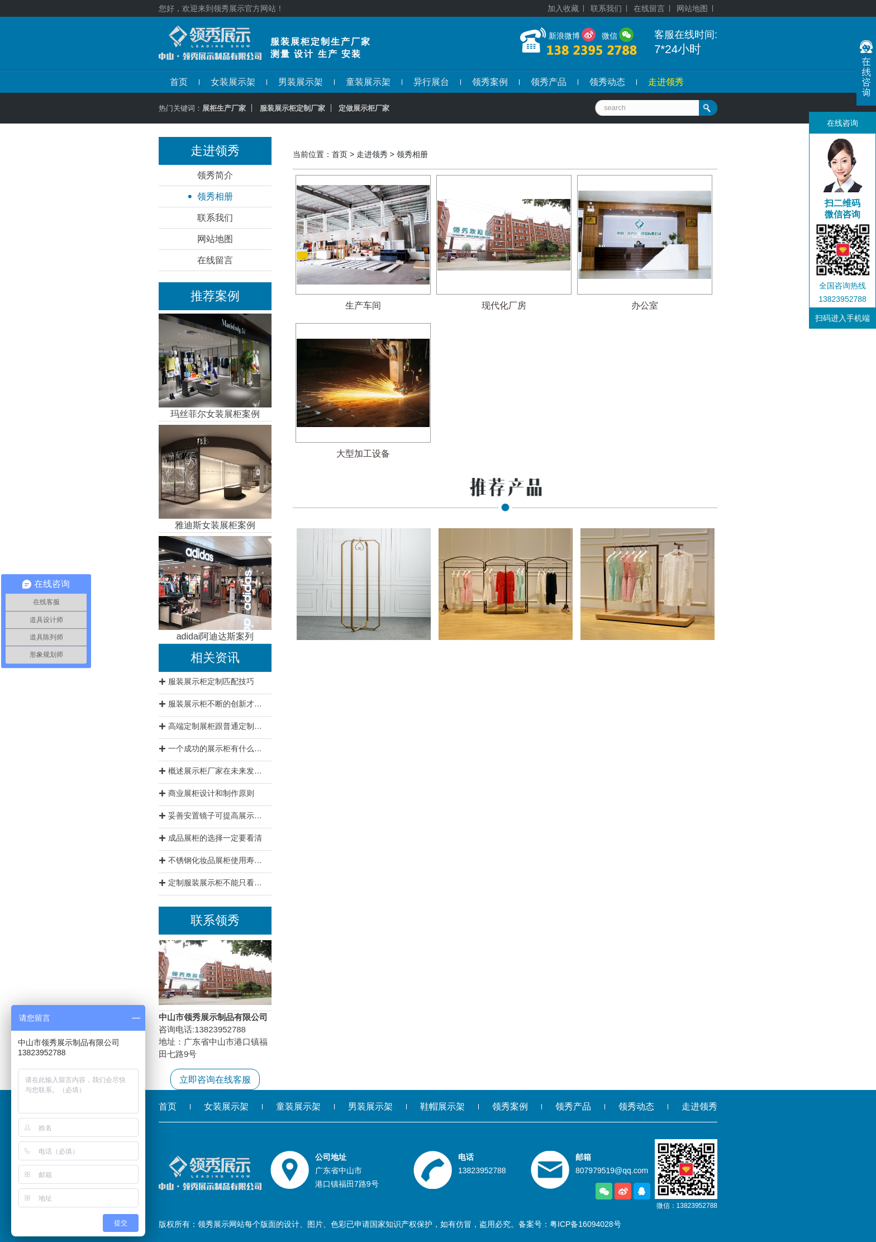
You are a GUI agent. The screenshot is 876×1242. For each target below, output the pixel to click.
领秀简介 (215, 175)
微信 (609, 35)
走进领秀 (666, 82)
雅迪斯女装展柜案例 (215, 525)
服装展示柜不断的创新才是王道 (218, 703)
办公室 (644, 305)
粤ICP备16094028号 (585, 1224)
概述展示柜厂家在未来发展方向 (218, 770)
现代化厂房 (504, 305)
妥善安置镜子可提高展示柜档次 (218, 815)
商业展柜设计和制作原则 (211, 793)
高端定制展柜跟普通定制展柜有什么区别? (218, 726)
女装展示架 (233, 82)
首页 (179, 82)
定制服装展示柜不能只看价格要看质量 (218, 882)
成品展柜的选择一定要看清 (215, 837)
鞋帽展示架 (442, 1106)
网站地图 (692, 8)
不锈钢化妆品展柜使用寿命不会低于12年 (218, 860)
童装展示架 (368, 82)
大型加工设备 (363, 453)
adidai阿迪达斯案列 (215, 636)
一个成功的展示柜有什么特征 (218, 748)
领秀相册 (215, 196)
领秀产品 (548, 82)
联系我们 (606, 8)
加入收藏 (563, 8)
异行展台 (431, 82)
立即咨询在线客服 (215, 1079)
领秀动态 (607, 82)
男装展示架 (300, 82)
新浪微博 (564, 35)
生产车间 (363, 305)
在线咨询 (842, 122)
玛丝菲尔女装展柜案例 (215, 414)
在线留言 (649, 8)
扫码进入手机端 (842, 318)
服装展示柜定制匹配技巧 (211, 681)
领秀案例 (490, 82)
